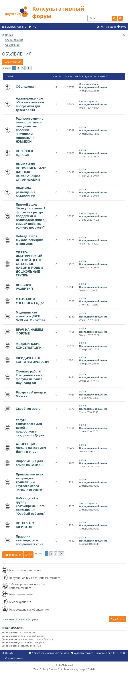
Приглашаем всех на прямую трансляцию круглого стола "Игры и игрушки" (30, 482)
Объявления (26, 86)
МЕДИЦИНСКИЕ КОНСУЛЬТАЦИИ (29, 345)
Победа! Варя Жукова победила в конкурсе (30, 240)
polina (82, 127)
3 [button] (22, 68)
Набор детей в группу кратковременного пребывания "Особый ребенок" (30, 505)
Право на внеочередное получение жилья (29, 540)
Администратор (88, 101)
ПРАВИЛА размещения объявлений (25, 192)
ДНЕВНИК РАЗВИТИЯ (24, 286)
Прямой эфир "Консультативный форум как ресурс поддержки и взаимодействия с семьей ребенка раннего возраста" (30, 216)
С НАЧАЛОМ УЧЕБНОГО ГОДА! (30, 301)
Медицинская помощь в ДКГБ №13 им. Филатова (30, 316)
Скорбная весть (28, 408)
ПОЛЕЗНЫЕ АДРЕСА (25, 153)
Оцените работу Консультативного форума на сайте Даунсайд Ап (30, 377)
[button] (28, 68)
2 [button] (18, 68)
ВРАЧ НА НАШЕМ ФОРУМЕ (29, 331)
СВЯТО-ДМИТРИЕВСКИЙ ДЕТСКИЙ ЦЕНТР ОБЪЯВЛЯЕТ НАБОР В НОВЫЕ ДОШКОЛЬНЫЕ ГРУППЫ (29, 264)
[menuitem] (32, 26)
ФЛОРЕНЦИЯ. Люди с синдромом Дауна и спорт (31, 447)
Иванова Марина (89, 84)
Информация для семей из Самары (29, 463)
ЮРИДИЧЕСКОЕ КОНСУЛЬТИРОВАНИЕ (33, 360)
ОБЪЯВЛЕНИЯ (16, 54)
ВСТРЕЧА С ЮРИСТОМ (25, 525)
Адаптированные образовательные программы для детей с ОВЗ (30, 104)
